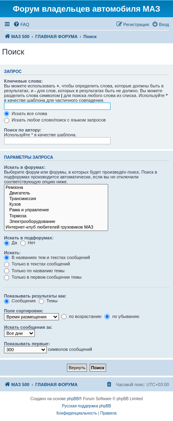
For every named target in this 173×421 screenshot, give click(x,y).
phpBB (73, 399)
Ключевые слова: (23, 81)
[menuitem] (21, 24)
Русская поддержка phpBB (86, 406)
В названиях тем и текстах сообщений (47, 257)
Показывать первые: (27, 343)
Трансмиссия (56, 199)
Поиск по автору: (22, 130)
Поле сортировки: (23, 310)
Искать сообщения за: (28, 327)
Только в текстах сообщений (37, 263)
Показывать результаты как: (35, 295)
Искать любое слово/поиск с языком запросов (55, 119)
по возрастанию (81, 316)
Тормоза (56, 216)
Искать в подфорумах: (29, 237)
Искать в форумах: (24, 167)
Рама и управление (56, 210)
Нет (28, 242)
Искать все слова (25, 113)
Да (10, 242)
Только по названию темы (34, 270)
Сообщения (20, 300)
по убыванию (122, 316)
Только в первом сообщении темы (43, 277)
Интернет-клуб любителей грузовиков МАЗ (56, 227)
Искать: (12, 252)
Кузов (56, 204)
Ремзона (56, 187)
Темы (48, 300)
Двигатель (56, 193)
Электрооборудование (56, 222)
